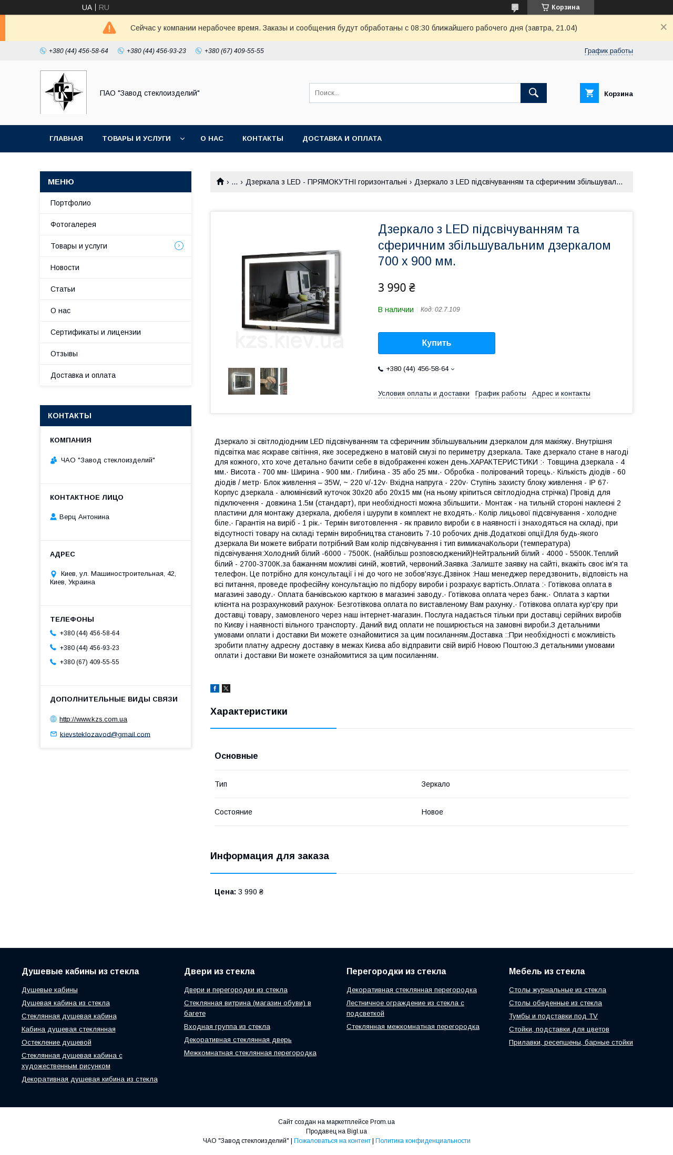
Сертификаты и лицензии (95, 332)
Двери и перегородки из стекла (236, 990)
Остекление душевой (56, 1042)
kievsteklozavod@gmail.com (105, 734)
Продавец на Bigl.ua (336, 1131)
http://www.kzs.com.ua (93, 719)
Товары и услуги (136, 138)
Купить (437, 342)
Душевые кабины (50, 990)
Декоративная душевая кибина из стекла (90, 1079)
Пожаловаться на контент (332, 1140)
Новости (64, 267)
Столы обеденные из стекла (555, 1003)
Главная (66, 138)
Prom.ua (382, 1122)
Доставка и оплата (342, 138)
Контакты (262, 138)
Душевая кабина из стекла (66, 1003)
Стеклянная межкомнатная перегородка (413, 1026)
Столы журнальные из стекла (557, 990)
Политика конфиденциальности (423, 1140)
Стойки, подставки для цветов (559, 1029)
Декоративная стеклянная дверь (238, 1040)
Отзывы (64, 353)
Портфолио (70, 203)
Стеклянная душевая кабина (69, 1016)
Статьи (62, 289)
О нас (211, 138)
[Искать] (534, 93)
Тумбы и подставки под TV (553, 1016)
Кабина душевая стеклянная (69, 1029)
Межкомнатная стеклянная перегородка (250, 1053)
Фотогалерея (73, 224)
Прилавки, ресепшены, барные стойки (571, 1042)
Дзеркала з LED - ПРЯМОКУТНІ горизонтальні (326, 182)
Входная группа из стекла (227, 1026)
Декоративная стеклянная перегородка (411, 990)
